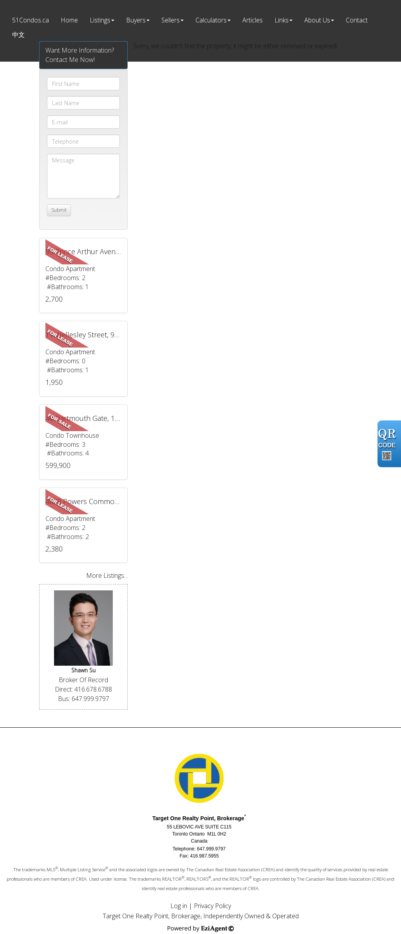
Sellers (170, 20)
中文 (18, 34)
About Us (317, 20)
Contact (357, 20)
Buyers (136, 20)
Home (69, 20)
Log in (178, 905)
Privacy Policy (212, 905)
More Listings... (107, 575)
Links (282, 20)
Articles (252, 20)
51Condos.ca (30, 20)
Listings (100, 20)
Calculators (211, 20)
